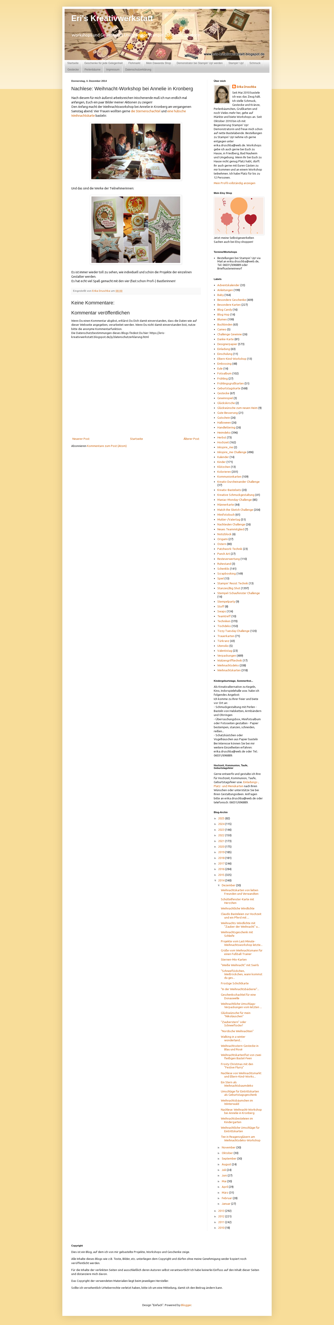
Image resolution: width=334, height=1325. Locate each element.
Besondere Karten (229, 304)
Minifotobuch (226, 514)
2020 (221, 846)
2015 (221, 874)
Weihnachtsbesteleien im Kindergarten (237, 1120)
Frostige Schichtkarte (235, 983)
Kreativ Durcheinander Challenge (238, 481)
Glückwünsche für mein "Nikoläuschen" (236, 1014)
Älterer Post (191, 438)
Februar (227, 1198)
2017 (221, 863)
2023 (221, 829)
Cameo (221, 329)
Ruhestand (224, 563)
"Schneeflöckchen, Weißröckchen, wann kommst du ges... (241, 974)
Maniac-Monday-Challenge (234, 499)
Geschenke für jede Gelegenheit (103, 63)
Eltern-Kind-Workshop (231, 358)
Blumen (222, 319)
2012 (221, 1216)
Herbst (221, 437)
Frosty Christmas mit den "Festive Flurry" (237, 1065)
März (225, 1192)
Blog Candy (224, 309)
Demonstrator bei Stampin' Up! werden (200, 63)
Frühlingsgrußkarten (230, 383)
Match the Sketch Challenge (235, 509)
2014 (221, 880)
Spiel (220, 578)
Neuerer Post (81, 438)
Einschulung (224, 353)
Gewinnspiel (225, 398)
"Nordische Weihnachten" (237, 1031)
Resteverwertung (228, 558)
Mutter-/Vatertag (228, 519)
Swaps (221, 611)
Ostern (221, 543)
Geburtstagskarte (228, 388)
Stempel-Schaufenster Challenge (238, 593)
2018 (221, 857)
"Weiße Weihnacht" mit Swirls (240, 965)
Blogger (186, 1305)
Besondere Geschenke (231, 299)
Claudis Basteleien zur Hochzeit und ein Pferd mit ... (241, 915)
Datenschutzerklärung (138, 69)
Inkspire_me (225, 447)
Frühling (222, 378)
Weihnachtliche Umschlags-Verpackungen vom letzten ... (241, 1005)
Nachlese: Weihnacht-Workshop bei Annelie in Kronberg (241, 1111)
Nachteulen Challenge (231, 524)
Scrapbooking (226, 573)
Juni (225, 1175)
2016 (221, 869)
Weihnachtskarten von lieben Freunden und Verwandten (240, 892)
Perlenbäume (92, 69)
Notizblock (224, 534)
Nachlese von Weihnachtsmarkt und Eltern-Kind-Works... (241, 1075)
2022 (221, 835)
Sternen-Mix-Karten (234, 959)
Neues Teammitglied (230, 529)
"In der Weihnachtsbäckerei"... (240, 989)
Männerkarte (225, 504)
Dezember (229, 885)
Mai (224, 1181)
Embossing (224, 363)
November (229, 1147)
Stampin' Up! (236, 63)
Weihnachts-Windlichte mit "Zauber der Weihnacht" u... (240, 924)
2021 (221, 840)
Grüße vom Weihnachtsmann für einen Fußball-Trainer (242, 952)
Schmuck (254, 63)
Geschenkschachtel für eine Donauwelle (238, 996)
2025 (221, 818)
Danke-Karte (225, 339)
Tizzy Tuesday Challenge (233, 630)
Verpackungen (226, 655)
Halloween (224, 422)
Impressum (112, 69)
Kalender (223, 456)
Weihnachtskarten (229, 670)
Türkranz (223, 640)
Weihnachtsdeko (228, 665)
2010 (221, 1227)
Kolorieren (224, 471)
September (229, 1158)
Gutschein (223, 417)
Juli (224, 1169)
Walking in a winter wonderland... (233, 1038)
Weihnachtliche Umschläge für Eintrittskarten (240, 1129)
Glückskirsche (226, 402)
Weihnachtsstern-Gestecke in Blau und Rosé (240, 1047)
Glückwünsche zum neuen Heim (237, 407)
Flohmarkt (134, 63)
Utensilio (223, 645)
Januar (226, 1203)
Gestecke (73, 69)
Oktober (228, 1152)
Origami (222, 539)
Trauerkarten (225, 635)
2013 (221, 1210)
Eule (220, 368)
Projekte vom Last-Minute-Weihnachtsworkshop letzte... (242, 943)
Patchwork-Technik (229, 548)
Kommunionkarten (229, 476)
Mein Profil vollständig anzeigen (234, 183)
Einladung (223, 348)
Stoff (220, 606)
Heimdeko (224, 432)
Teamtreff (224, 616)
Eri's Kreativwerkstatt (112, 18)
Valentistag (224, 650)
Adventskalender (228, 285)
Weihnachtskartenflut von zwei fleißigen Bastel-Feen (241, 1056)
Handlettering (226, 427)
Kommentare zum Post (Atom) (107, 445)
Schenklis (223, 568)
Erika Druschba (246, 86)
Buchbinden (224, 324)
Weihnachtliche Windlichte (238, 908)
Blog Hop (223, 314)
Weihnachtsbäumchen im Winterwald (237, 1102)
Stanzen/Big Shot (228, 588)
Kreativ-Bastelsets (229, 489)
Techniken (223, 621)
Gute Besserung (227, 412)
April (225, 1186)
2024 (221, 823)
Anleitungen (225, 290)
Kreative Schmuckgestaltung (236, 494)
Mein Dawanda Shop (158, 63)
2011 (221, 1222)
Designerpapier (227, 344)
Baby (220, 294)
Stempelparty (226, 601)
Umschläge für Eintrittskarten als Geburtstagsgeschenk (240, 1093)
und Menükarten (232, 786)
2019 (221, 852)
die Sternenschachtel (146, 111)
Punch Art (223, 553)
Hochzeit (223, 442)
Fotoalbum (224, 373)
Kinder (221, 461)
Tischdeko (224, 625)
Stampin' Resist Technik (232, 583)
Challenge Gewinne (229, 334)
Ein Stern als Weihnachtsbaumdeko (237, 1084)
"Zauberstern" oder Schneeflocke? (233, 1023)
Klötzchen (223, 466)
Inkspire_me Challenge (231, 452)
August (227, 1164)
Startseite (73, 63)
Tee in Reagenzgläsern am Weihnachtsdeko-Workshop (241, 1138)
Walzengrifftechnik (229, 660)
